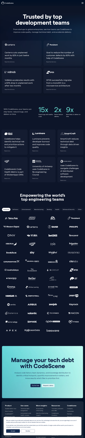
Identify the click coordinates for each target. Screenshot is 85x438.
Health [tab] (57, 209)
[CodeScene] (7, 3)
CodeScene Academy (55, 414)
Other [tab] (80, 209)
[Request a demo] (48, 386)
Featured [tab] (6, 209)
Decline (28, 431)
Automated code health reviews (26, 414)
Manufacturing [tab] (38, 209)
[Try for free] (35, 386)
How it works (9, 411)
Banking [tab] (49, 209)
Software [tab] (15, 209)
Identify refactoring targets (42, 414)
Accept (13, 431)
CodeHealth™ (9, 414)
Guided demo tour (10, 408)
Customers (70, 411)
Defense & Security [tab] (68, 209)
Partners (69, 414)
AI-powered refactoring (39, 409)
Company (70, 408)
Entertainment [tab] (26, 209)
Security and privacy (73, 416)
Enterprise (8, 436)
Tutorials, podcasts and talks (57, 409)
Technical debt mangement (25, 409)
